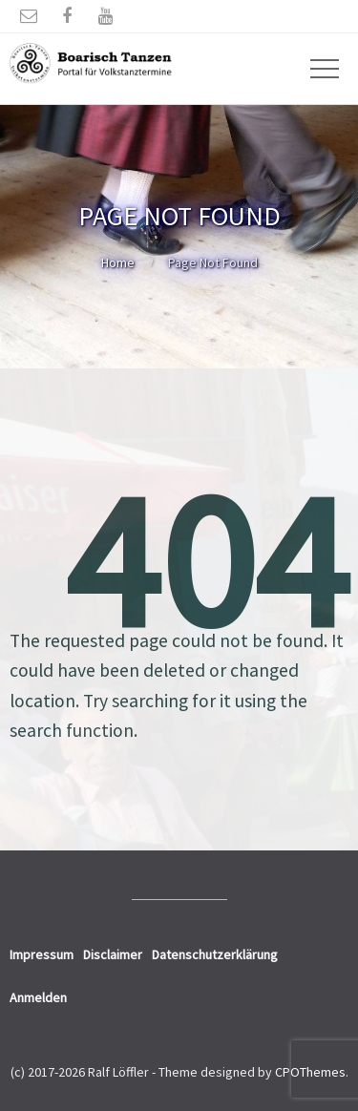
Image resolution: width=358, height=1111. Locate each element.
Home (118, 262)
